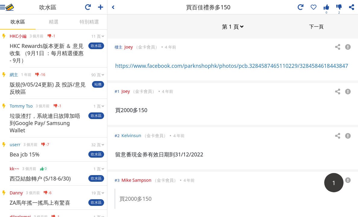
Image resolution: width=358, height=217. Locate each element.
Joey (128, 46)
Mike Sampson (136, 180)
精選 (54, 21)
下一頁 (316, 26)
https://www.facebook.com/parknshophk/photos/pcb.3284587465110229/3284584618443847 (231, 65)
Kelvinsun (131, 135)
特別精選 (89, 21)
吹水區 (18, 21)
